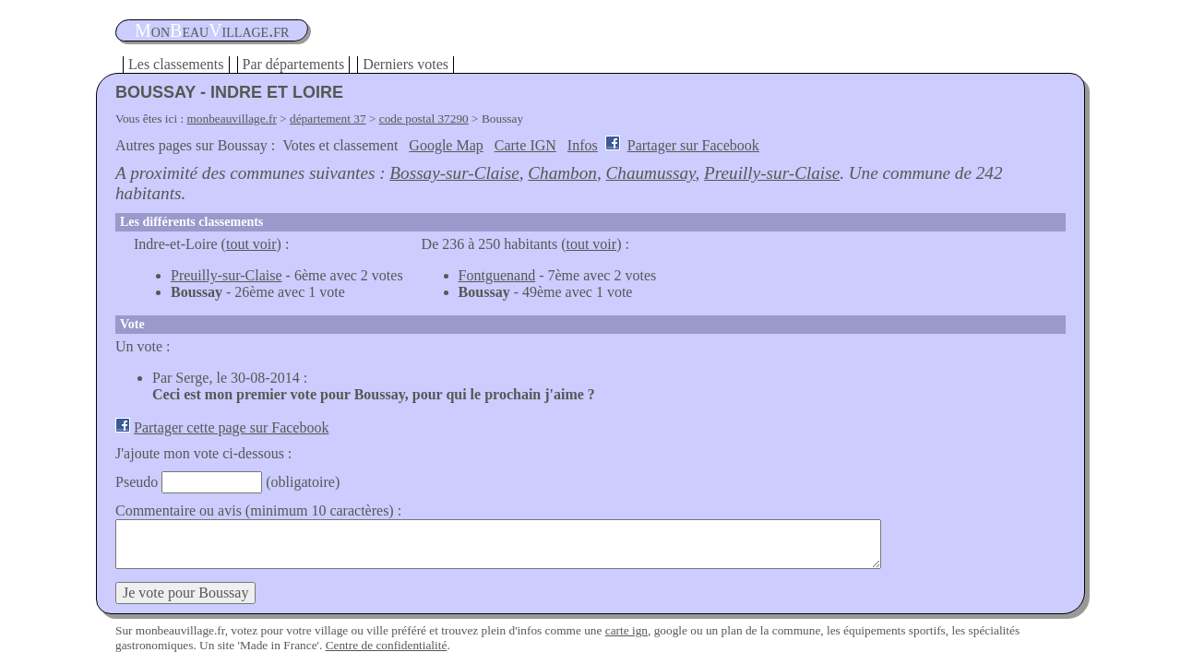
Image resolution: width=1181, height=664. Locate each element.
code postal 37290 (424, 118)
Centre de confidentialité (386, 645)
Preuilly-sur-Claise (772, 173)
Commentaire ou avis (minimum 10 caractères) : (258, 510)
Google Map (446, 145)
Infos (582, 145)
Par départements (294, 64)
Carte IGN (525, 145)
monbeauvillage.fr (232, 118)
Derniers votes (405, 64)
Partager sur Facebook (693, 145)
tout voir (251, 244)
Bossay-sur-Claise (454, 173)
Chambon (562, 173)
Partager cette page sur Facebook (231, 427)
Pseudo (136, 482)
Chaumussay (651, 173)
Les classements (176, 64)
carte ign (626, 630)
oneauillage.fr (212, 30)
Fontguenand (497, 275)
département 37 (328, 118)
